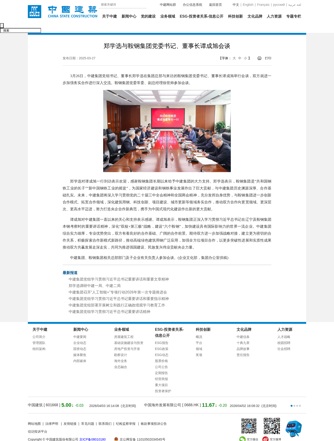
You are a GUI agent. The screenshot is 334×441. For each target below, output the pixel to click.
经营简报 (161, 369)
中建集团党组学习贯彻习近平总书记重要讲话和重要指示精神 (119, 289)
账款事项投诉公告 (154, 414)
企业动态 (79, 333)
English (248, 4)
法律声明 (52, 414)
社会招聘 (283, 339)
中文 (236, 4)
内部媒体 (79, 351)
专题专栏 (293, 16)
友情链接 (70, 414)
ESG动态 (161, 345)
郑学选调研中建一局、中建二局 (95, 276)
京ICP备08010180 (92, 430)
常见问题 (87, 414)
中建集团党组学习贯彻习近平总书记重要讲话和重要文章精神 (119, 269)
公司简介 (38, 327)
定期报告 (161, 363)
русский (279, 4)
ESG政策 (161, 339)
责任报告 (243, 345)
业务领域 (167, 16)
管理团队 (38, 333)
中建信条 (243, 327)
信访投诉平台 (37, 422)
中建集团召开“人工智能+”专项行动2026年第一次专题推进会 (118, 282)
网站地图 (34, 414)
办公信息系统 (192, 4)
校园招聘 (283, 333)
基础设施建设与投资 (128, 333)
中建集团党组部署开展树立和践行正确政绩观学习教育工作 (117, 295)
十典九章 (243, 333)
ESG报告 (161, 333)
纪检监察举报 (125, 414)
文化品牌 (254, 16)
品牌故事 (243, 339)
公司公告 (161, 357)
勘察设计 (120, 345)
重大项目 (161, 375)
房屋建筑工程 (124, 327)
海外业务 (120, 351)
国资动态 (79, 339)
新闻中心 (129, 16)
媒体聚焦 (79, 345)
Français (263, 4)
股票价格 (161, 351)
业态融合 (120, 357)
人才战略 (283, 327)
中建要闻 (79, 327)
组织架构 (38, 339)
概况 (199, 327)
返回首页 (215, 4)
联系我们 (105, 414)
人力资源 (274, 16)
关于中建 (109, 16)
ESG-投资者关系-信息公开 (201, 16)
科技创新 (235, 16)
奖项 (199, 345)
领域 (199, 339)
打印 (268, 48)
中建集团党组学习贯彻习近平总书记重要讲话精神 (109, 302)
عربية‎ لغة (294, 4)
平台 (199, 333)
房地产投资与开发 (127, 339)
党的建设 (148, 16)
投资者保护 (163, 381)
